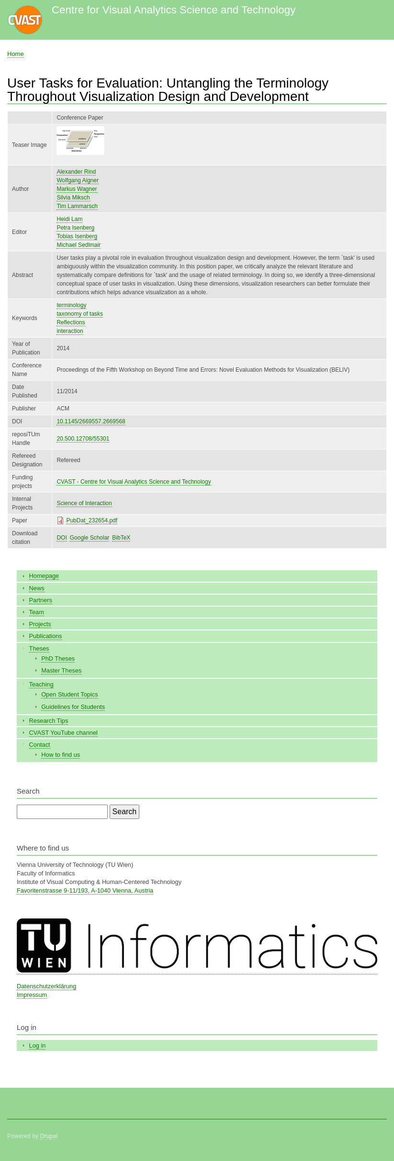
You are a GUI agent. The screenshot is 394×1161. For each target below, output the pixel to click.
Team (36, 612)
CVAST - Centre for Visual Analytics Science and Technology (133, 481)
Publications (45, 636)
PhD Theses (58, 658)
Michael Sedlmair (78, 245)
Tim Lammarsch (76, 206)
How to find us (60, 754)
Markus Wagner (76, 189)
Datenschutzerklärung (46, 986)
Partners (40, 600)
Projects (40, 624)
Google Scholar (90, 537)
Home (15, 53)
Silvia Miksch (73, 197)
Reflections (70, 322)
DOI (61, 537)
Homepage (44, 575)
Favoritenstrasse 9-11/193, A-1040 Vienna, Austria (85, 890)
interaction (69, 331)
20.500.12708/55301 (82, 438)
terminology (71, 305)
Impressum (32, 994)
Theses (39, 648)
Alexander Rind (76, 171)
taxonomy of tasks (79, 313)
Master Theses (61, 670)
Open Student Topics (69, 694)
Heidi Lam (69, 219)
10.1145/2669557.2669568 (90, 421)
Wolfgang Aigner (77, 180)
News (37, 588)
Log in (37, 1045)
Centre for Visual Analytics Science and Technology (173, 10)
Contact (39, 744)
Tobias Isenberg (76, 236)
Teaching (41, 684)
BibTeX (121, 537)
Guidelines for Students (73, 706)
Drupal (49, 1136)
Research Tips (48, 720)
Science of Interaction (84, 503)
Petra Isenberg (75, 227)
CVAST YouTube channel (63, 732)
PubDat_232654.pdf (91, 520)
